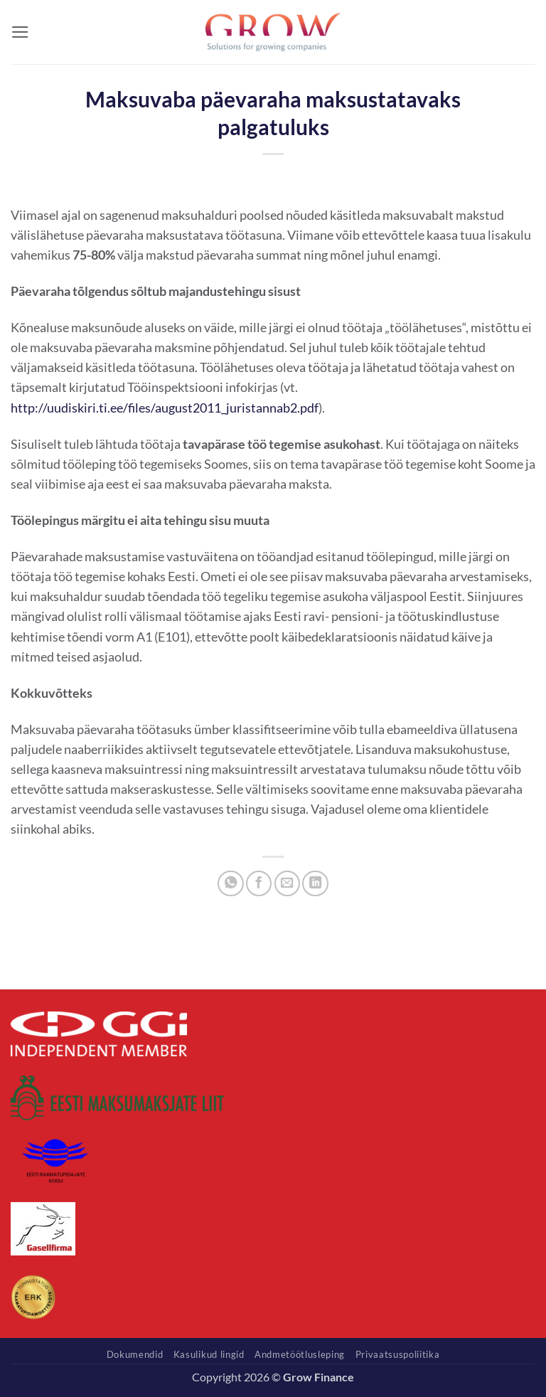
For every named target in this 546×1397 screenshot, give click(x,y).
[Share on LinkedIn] (315, 883)
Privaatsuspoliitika (397, 1354)
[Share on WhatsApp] (230, 883)
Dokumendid (135, 1354)
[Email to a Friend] (287, 883)
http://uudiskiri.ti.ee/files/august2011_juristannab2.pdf (164, 407)
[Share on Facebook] (259, 883)
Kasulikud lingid (209, 1354)
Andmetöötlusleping (300, 1354)
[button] (20, 32)
